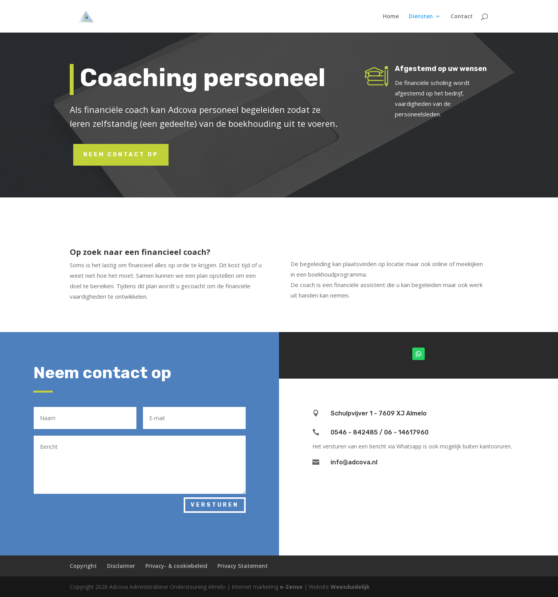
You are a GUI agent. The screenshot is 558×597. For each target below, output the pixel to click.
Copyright (83, 565)
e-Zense (291, 586)
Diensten (421, 17)
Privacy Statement (242, 565)
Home (391, 17)
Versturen (215, 505)
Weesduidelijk (350, 586)
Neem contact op (120, 154)
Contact (462, 17)
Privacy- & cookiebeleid (176, 565)
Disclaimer (121, 565)
